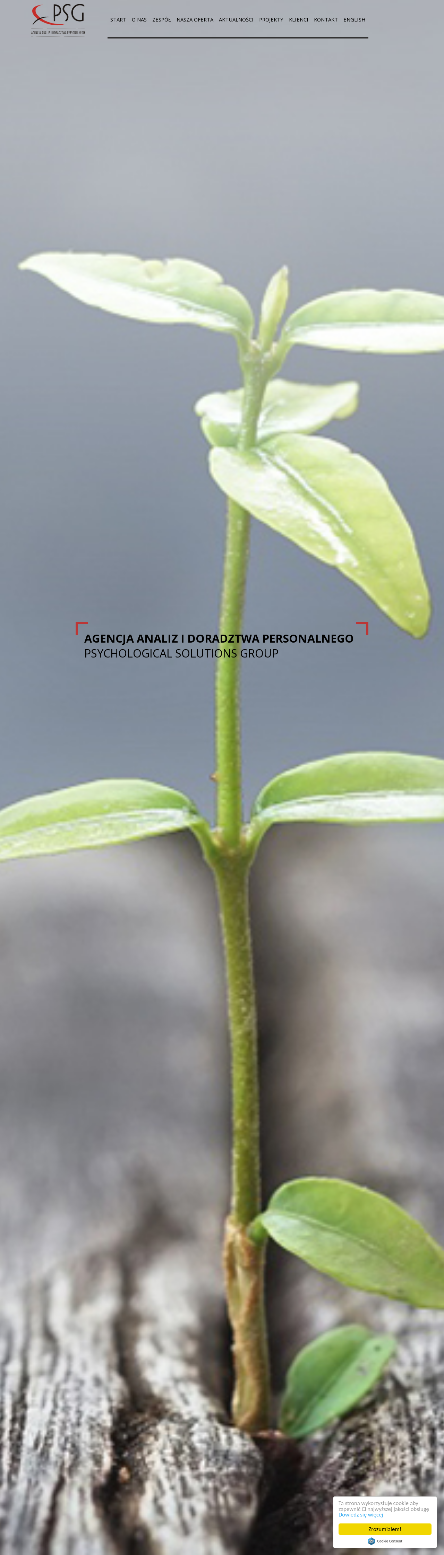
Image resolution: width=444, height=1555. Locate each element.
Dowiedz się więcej (361, 1514)
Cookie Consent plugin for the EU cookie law (385, 1541)
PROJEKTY (284, 19)
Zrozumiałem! (385, 1529)
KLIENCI (313, 19)
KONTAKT (343, 19)
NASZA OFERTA (201, 19)
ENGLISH (374, 19)
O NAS (142, 19)
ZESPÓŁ (166, 19)
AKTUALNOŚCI (246, 19)
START (119, 19)
